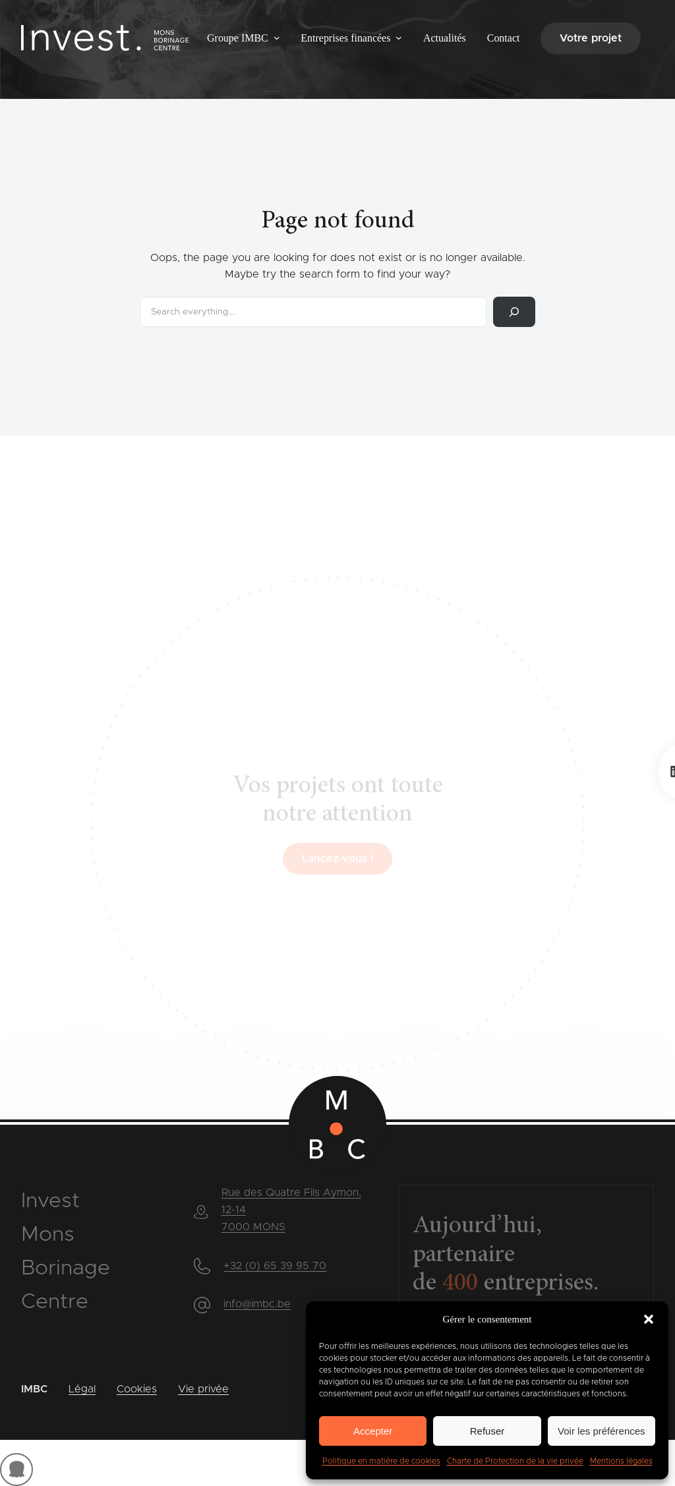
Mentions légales (621, 1461)
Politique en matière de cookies (381, 1461)
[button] (648, 1319)
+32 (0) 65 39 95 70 (274, 1266)
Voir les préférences (601, 1431)
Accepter (372, 1431)
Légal (82, 1389)
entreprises (517, 1283)
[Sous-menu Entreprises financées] (399, 37)
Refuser (487, 1431)
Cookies (137, 1389)
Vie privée (203, 1389)
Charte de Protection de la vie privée (515, 1461)
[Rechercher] (514, 312)
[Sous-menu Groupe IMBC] (277, 37)
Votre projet (591, 38)
